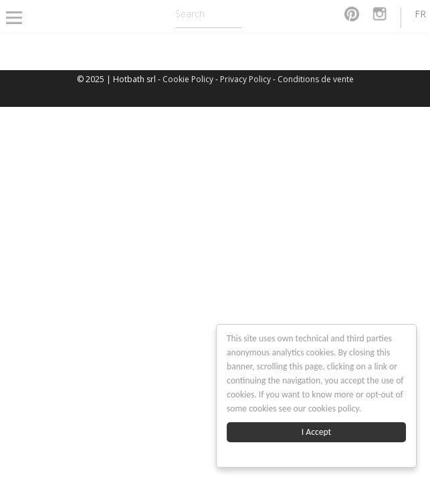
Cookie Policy (188, 79)
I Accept (316, 432)
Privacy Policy (245, 79)
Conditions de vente (316, 79)
